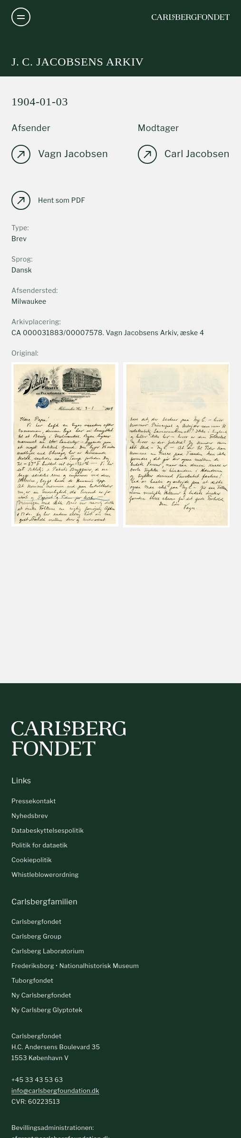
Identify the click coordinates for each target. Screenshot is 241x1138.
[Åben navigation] (20, 17)
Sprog (21, 259)
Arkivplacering (35, 322)
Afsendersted (33, 290)
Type (19, 228)
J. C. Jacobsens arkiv (77, 62)
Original (24, 353)
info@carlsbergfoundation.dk (55, 1090)
